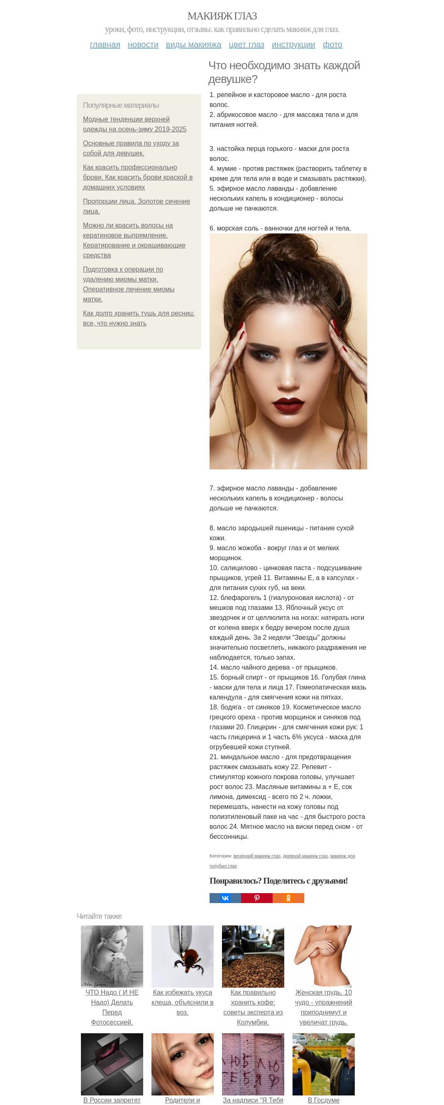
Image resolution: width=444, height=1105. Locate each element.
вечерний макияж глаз (257, 855)
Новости (143, 44)
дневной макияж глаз (305, 855)
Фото (332, 44)
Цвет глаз (247, 44)
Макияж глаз (222, 16)
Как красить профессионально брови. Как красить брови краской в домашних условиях (138, 177)
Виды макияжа (194, 44)
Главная (105, 44)
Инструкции (293, 44)
